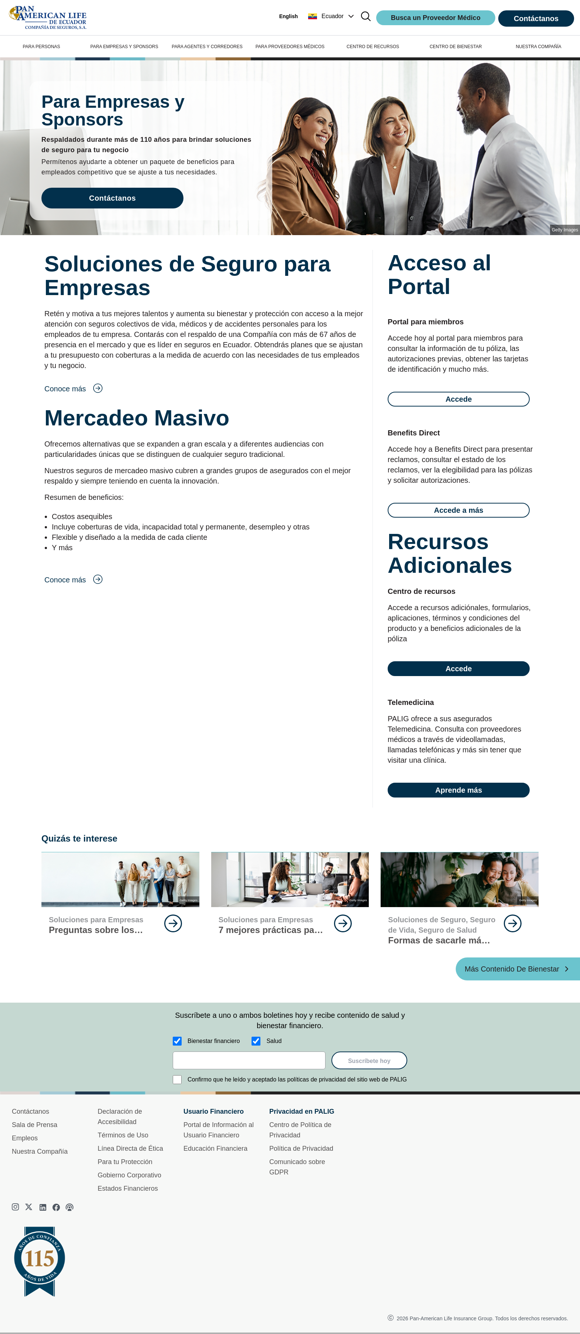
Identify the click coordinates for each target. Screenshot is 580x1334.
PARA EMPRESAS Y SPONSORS (124, 46)
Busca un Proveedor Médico (435, 17)
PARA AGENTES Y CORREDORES (207, 46)
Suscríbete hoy (369, 1061)
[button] (331, 16)
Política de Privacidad (301, 1148)
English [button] (288, 16)
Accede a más (458, 510)
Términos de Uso (123, 1135)
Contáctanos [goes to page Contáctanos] (112, 198)
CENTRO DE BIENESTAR (455, 46)
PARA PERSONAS (41, 46)
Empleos (25, 1138)
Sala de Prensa (34, 1125)
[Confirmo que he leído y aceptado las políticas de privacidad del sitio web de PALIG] (177, 1079)
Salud (273, 1041)
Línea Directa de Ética (130, 1148)
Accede (458, 399)
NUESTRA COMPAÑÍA (538, 46)
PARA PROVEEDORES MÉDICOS (290, 46)
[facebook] (56, 1207)
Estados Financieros (128, 1188)
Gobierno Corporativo (129, 1175)
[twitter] (29, 1207)
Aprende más (458, 790)
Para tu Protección (125, 1162)
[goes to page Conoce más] (204, 389)
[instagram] (16, 1207)
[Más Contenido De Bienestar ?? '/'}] (518, 968)
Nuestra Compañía (40, 1151)
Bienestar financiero (214, 1041)
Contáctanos (536, 18)
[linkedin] (42, 1207)
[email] (249, 1060)
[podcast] (69, 1207)
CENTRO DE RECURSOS (373, 46)
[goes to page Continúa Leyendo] (173, 923)
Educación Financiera (215, 1148)
